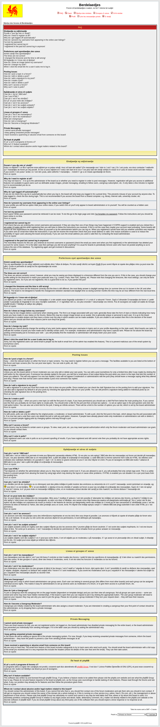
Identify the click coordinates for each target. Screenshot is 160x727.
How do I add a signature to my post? (19, 78)
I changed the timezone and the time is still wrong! (24, 58)
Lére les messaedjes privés (88, 16)
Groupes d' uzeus (101, 13)
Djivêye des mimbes (82, 13)
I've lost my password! (13, 42)
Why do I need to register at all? (17, 35)
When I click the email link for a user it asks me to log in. (27, 67)
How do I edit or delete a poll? (16, 83)
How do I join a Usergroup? (15, 121)
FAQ (60, 13)
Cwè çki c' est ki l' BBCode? (15, 94)
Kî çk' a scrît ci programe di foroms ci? (20, 142)
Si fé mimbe (116, 13)
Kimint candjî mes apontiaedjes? (17, 54)
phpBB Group (82, 667)
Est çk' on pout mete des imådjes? (18, 101)
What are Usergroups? (13, 119)
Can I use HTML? (11, 96)
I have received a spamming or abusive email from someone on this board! (35, 135)
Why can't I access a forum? (15, 85)
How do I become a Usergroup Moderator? (21, 123)
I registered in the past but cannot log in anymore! (24, 46)
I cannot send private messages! (17, 130)
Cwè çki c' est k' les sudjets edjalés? (19, 107)
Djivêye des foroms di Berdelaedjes (18, 23)
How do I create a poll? (13, 80)
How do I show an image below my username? (23, 62)
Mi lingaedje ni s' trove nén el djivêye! (19, 60)
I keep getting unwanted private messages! (22, 133)
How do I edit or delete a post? (16, 76)
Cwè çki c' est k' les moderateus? (18, 117)
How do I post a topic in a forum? (17, 74)
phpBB (77, 723)
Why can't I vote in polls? (14, 87)
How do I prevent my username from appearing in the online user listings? (34, 40)
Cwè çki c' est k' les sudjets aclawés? (19, 105)
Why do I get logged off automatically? (20, 38)
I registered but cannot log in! (16, 44)
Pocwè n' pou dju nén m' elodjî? (17, 33)
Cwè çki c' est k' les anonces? (16, 103)
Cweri (68, 13)
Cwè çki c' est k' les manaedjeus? (18, 114)
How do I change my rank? (15, 64)
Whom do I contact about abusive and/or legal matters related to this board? (35, 146)
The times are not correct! (14, 56)
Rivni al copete (10, 174)
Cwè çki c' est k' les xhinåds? (16, 99)
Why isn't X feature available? (16, 144)
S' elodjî (106, 16)
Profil (72, 16)
